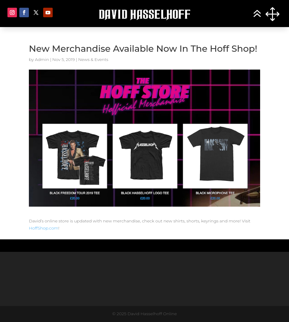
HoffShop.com (43, 228)
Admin (42, 59)
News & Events (93, 59)
